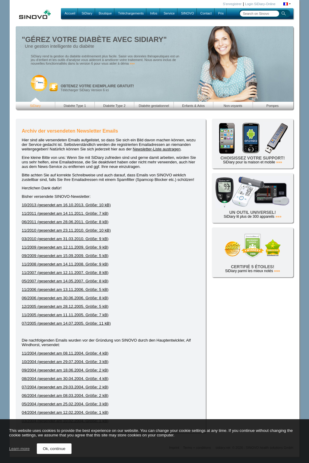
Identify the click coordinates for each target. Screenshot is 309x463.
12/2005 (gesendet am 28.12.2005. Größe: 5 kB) (65, 306)
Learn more (19, 448)
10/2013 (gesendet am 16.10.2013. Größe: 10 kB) (66, 205)
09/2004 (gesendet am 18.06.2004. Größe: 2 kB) (65, 370)
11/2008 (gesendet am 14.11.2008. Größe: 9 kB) (65, 264)
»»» (132, 63)
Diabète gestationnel (154, 106)
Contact (206, 13)
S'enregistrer (232, 4)
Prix (221, 13)
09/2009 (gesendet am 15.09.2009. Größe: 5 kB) (65, 255)
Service (169, 13)
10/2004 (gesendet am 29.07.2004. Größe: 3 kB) (65, 361)
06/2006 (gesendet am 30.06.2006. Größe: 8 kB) (65, 298)
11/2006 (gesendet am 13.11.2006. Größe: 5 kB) (65, 289)
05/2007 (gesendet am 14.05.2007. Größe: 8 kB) (65, 281)
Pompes (272, 106)
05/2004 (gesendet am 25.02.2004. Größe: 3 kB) (65, 404)
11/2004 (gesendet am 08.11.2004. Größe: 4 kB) (65, 353)
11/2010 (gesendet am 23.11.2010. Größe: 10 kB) (66, 230)
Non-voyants (233, 106)
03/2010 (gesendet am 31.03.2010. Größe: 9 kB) (65, 238)
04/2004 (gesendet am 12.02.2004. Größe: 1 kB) (65, 412)
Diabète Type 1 (75, 106)
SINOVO (187, 13)
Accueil (70, 13)
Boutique (105, 13)
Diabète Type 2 (114, 106)
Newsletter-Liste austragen (157, 149)
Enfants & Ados (193, 106)
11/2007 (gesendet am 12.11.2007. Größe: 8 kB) (65, 272)
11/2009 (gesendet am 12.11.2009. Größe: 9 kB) (65, 247)
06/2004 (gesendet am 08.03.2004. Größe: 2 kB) (65, 395)
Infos (153, 13)
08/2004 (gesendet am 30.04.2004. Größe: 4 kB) (65, 378)
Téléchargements (131, 13)
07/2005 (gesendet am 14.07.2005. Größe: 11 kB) (66, 323)
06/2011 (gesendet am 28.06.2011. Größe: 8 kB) (65, 222)
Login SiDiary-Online (260, 4)
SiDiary (86, 13)
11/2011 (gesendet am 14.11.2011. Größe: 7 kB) (65, 213)
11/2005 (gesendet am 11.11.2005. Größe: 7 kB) (65, 315)
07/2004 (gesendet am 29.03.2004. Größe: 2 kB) (65, 387)
